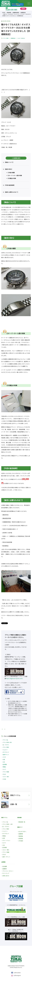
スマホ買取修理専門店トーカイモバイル (16, 905)
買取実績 (9, 12)
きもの (4, 774)
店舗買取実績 (16, 12)
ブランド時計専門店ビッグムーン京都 (16, 917)
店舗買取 (20, 834)
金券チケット (6, 754)
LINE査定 (20, 841)
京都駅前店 (23, 12)
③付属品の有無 (11, 178)
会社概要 (4, 866)
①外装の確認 (10, 172)
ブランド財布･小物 (7, 742)
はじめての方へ (22, 831)
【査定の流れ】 (8, 169)
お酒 (4, 759)
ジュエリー (5, 749)
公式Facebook (16, 972)
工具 (4, 762)
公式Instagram (16, 975)
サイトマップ (5, 873)
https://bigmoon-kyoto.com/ (14, 678)
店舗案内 (4, 869)
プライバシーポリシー (7, 871)
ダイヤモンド (6, 752)
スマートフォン (6, 840)
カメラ (4, 769)
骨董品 (4, 767)
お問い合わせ (5, 876)
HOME (3, 12)
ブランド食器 (6, 771)
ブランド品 (5, 740)
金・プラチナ (6, 744)
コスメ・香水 (6, 776)
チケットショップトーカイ (16, 891)
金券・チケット (6, 857)
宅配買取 (20, 836)
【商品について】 (8, 162)
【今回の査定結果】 (9, 185)
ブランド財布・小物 (7, 824)
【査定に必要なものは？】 (11, 192)
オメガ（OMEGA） (21, 38)
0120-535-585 (11, 10)
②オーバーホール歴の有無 (14, 175)
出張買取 (20, 838)
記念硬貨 (5, 764)
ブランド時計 (6, 38)
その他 (4, 779)
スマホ (4, 757)
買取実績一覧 (21, 822)
